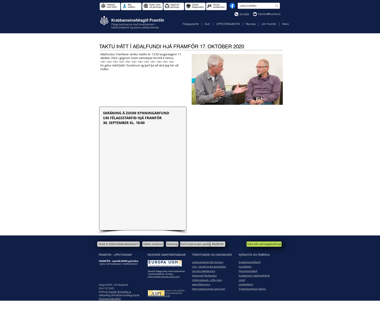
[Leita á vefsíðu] (253, 6)
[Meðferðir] (218, 244)
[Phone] (236, 14)
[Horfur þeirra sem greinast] (196, 244)
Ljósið (242, 280)
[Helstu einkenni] (153, 244)
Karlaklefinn (245, 266)
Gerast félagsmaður (198, 6)
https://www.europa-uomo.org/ (208, 288)
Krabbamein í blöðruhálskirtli (254, 275)
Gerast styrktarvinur (219, 6)
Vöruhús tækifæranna (203, 271)
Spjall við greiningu (174, 6)
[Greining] (172, 244)
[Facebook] (232, 5)
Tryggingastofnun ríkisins (252, 288)
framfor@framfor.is (269, 14)
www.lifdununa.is (201, 284)
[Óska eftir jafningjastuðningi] (264, 244)
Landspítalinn (246, 284)
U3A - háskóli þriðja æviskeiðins (209, 266)
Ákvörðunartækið (248, 271)
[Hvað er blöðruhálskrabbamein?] (118, 244)
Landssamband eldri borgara (207, 262)
